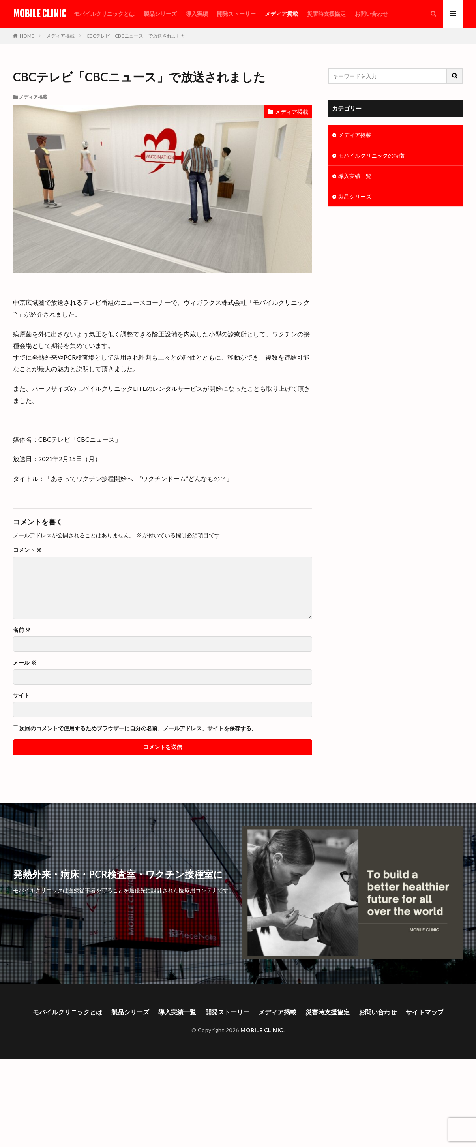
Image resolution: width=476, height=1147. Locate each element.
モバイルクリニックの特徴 (371, 155)
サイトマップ (425, 1012)
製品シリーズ (160, 13)
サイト (21, 695)
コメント (27, 550)
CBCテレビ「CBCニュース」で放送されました (136, 36)
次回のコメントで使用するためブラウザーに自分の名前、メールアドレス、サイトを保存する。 (138, 728)
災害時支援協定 (326, 13)
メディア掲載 (281, 13)
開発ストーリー (236, 13)
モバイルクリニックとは (104, 13)
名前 (22, 630)
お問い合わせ (371, 13)
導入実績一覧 (354, 176)
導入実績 (197, 13)
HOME (27, 36)
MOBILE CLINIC (39, 14)
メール (24, 662)
